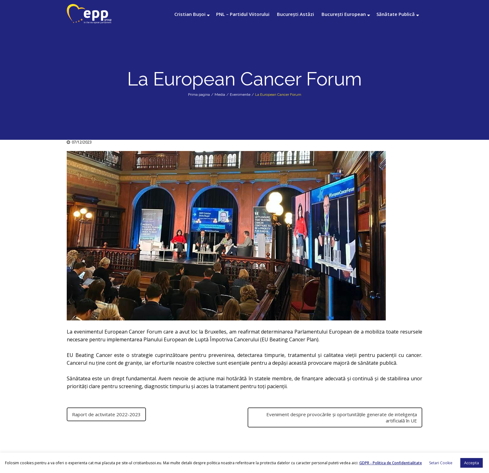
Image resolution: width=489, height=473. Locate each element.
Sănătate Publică (395, 14)
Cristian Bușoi (190, 14)
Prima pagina (199, 94)
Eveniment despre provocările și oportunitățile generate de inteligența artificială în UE (341, 417)
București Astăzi (295, 14)
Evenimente (240, 94)
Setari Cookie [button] (441, 463)
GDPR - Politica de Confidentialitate (390, 463)
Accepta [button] (471, 463)
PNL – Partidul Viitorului (242, 14)
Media (220, 94)
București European (344, 14)
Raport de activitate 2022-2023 (106, 414)
